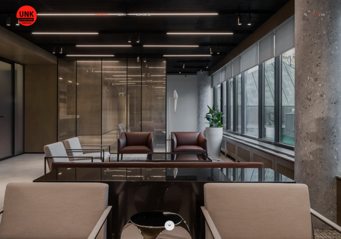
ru (317, 15)
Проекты (101, 15)
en (323, 15)
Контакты (143, 15)
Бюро (122, 15)
